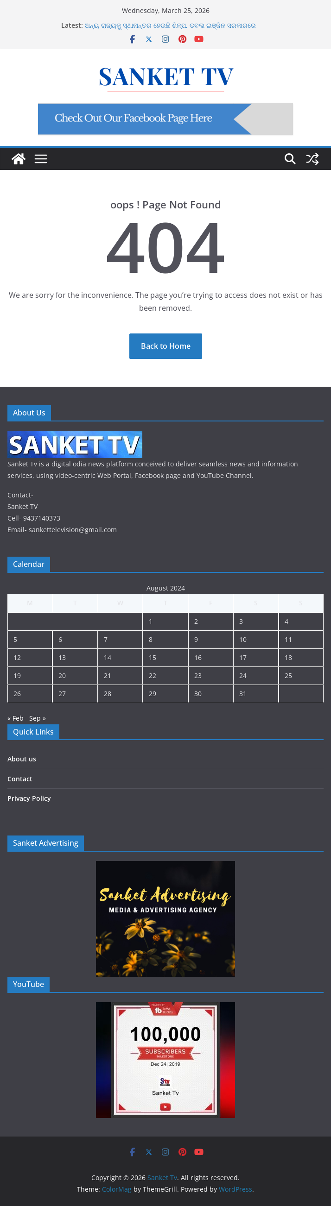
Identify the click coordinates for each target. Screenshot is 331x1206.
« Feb (15, 718)
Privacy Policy (29, 798)
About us (21, 758)
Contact (19, 778)
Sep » (37, 718)
